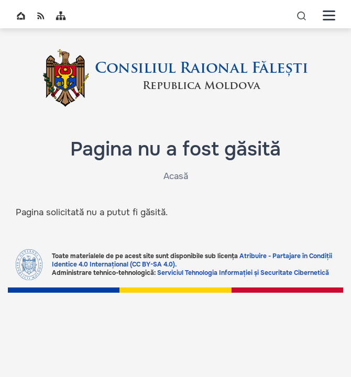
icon (302, 15)
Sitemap (61, 15)
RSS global (41, 15)
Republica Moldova (201, 86)
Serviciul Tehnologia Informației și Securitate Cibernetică (243, 273)
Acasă (175, 176)
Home (21, 15)
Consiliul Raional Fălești (201, 69)
